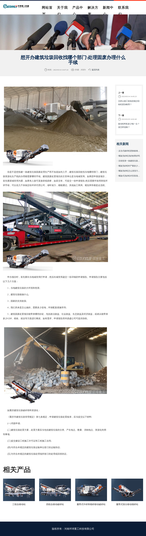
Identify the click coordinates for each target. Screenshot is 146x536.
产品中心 (77, 11)
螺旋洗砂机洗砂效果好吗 (129, 156)
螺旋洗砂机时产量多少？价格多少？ (130, 166)
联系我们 (123, 11)
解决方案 (93, 11)
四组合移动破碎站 (55, 504)
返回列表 (95, 70)
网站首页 (47, 11)
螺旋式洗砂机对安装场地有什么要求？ (130, 176)
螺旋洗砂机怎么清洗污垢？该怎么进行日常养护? (130, 171)
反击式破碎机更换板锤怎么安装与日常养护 (130, 151)
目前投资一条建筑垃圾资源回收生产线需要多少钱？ (130, 161)
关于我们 (62, 11)
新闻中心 (108, 11)
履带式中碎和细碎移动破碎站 (91, 504)
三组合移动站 (19, 504)
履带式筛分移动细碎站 (127, 504)
